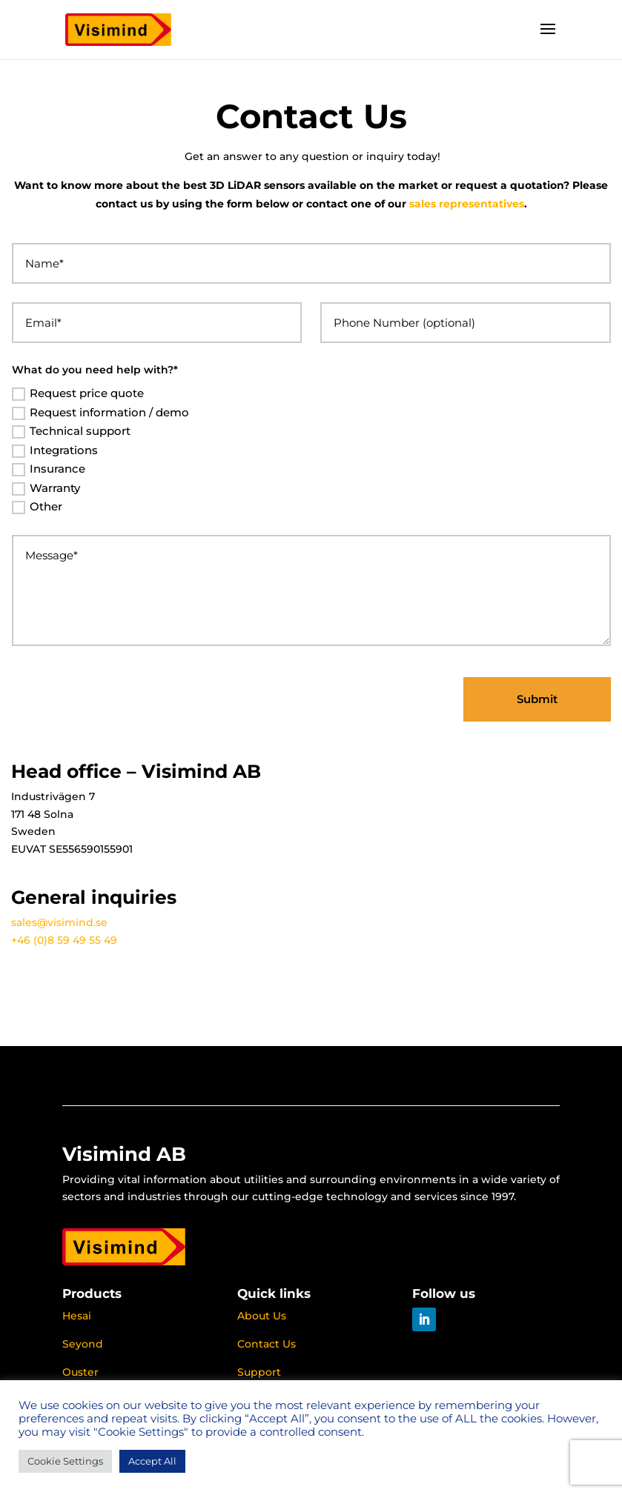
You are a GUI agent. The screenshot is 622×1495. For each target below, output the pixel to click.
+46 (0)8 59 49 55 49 (64, 940)
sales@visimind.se (59, 922)
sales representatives (466, 203)
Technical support (71, 431)
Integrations (55, 450)
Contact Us (266, 1344)
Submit (537, 699)
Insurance (48, 469)
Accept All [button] (152, 1461)
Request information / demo (100, 412)
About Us (261, 1315)
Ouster (80, 1372)
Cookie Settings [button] (65, 1461)
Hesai (76, 1315)
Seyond (82, 1344)
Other (37, 506)
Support (259, 1372)
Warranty (46, 488)
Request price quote (78, 393)
